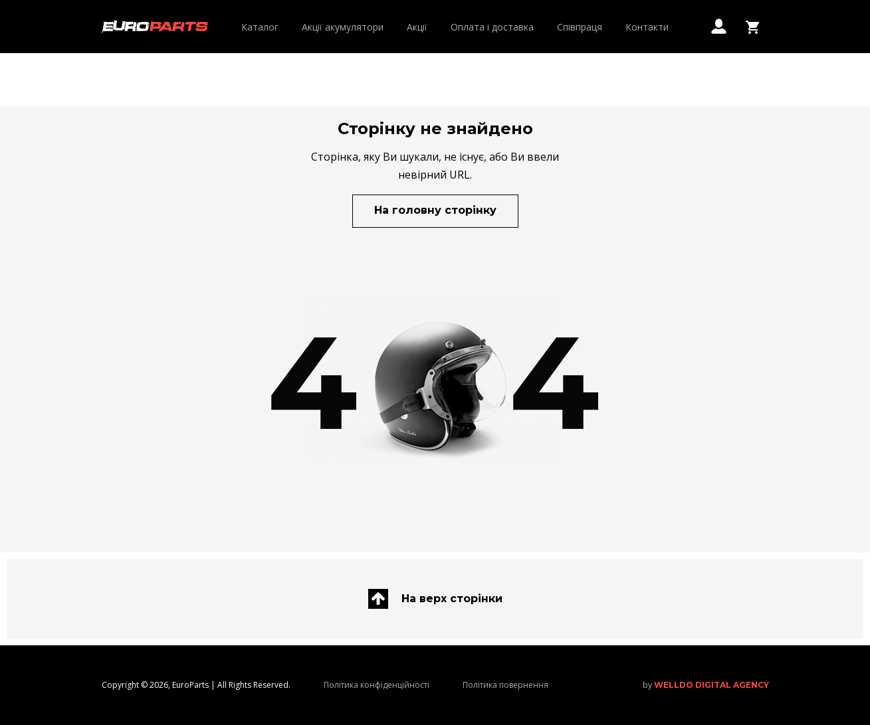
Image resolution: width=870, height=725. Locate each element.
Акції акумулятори (342, 27)
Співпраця (579, 27)
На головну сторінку (435, 210)
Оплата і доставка (492, 27)
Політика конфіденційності (376, 684)
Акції (417, 27)
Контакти (647, 27)
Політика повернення (505, 684)
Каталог (259, 27)
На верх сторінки (435, 599)
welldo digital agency (711, 685)
